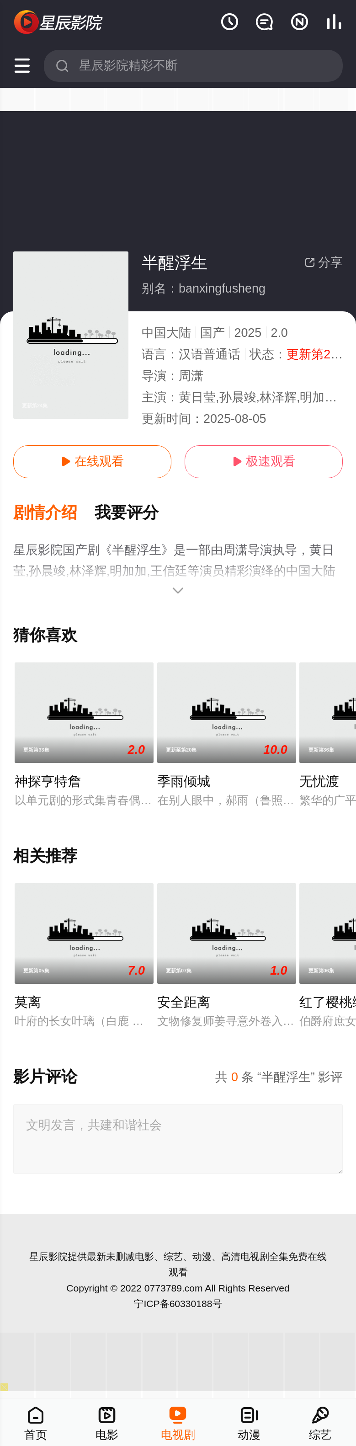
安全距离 (183, 1002)
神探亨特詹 (48, 781)
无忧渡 (319, 781)
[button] (54, 513)
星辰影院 (48, 1256)
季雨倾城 (183, 781)
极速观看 (263, 461)
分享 (323, 262)
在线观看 (92, 461)
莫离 (28, 1002)
